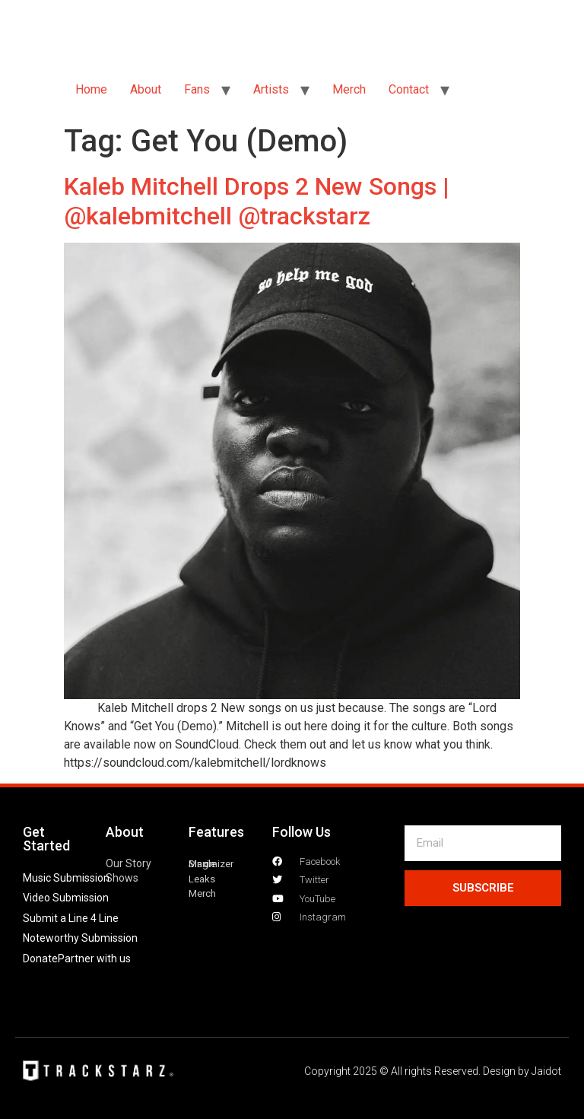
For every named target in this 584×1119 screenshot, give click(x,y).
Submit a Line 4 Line (71, 918)
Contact (409, 89)
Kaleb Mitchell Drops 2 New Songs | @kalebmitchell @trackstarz (256, 201)
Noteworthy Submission (80, 938)
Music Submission (66, 878)
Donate (40, 958)
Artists (271, 89)
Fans (197, 89)
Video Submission (66, 898)
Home (91, 89)
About (145, 89)
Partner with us (94, 958)
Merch (349, 89)
